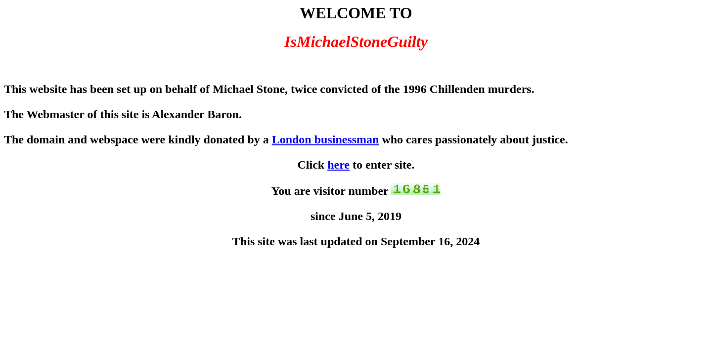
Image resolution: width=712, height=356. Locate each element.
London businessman (325, 139)
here (338, 164)
